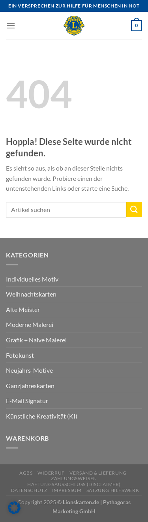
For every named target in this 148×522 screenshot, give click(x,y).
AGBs (25, 473)
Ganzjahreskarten (30, 385)
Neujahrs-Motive (29, 370)
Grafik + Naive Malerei (36, 340)
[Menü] (10, 25)
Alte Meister (23, 309)
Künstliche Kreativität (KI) (41, 416)
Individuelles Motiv (32, 279)
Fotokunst (20, 355)
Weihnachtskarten (31, 294)
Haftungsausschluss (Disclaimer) (74, 484)
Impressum (67, 490)
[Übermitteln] (134, 209)
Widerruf (51, 473)
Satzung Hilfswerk (112, 490)
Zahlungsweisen (74, 478)
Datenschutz (29, 490)
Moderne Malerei (29, 324)
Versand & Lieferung (98, 473)
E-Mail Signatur (27, 400)
